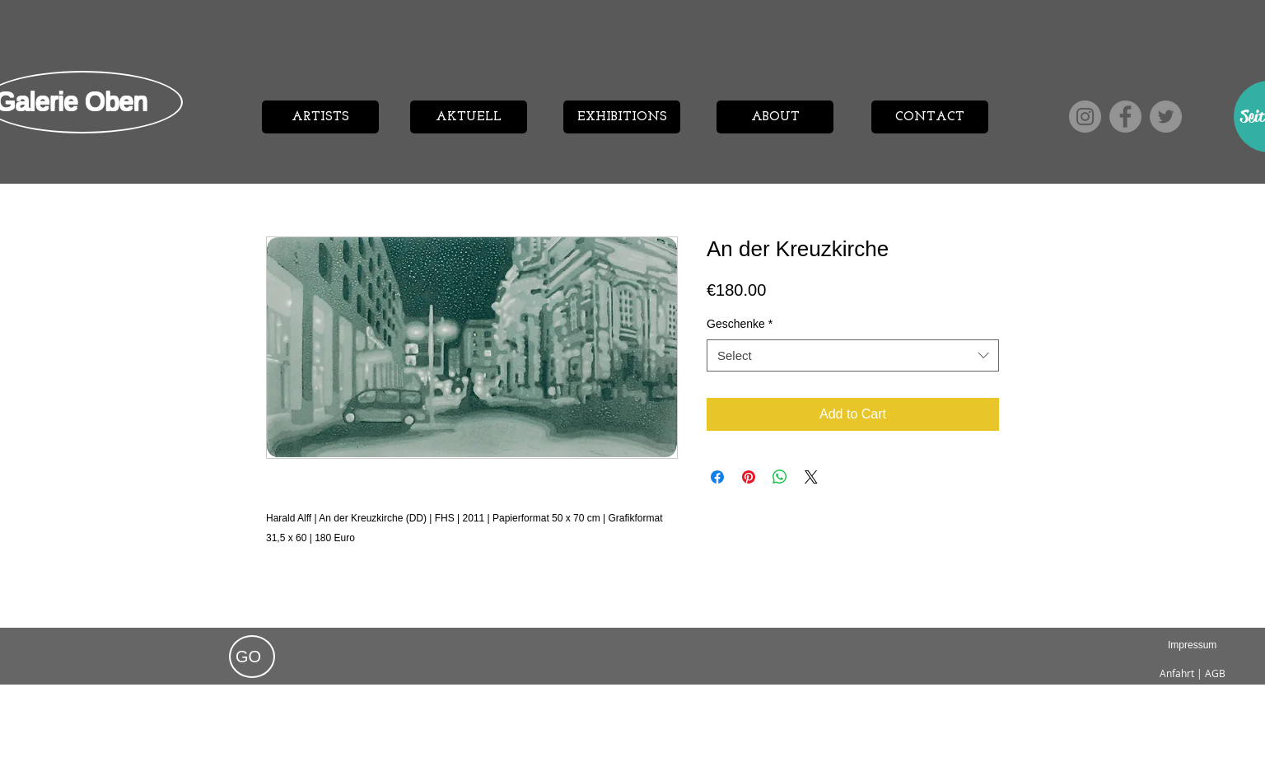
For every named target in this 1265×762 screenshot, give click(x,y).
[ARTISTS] (320, 117)
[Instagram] (1085, 117)
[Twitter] (1166, 117)
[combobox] (853, 355)
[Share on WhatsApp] (780, 477)
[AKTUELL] (468, 117)
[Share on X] (811, 477)
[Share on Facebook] (717, 477)
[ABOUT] (775, 117)
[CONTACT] (929, 117)
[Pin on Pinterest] (749, 477)
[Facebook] (1125, 117)
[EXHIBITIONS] (621, 117)
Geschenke (740, 323)
